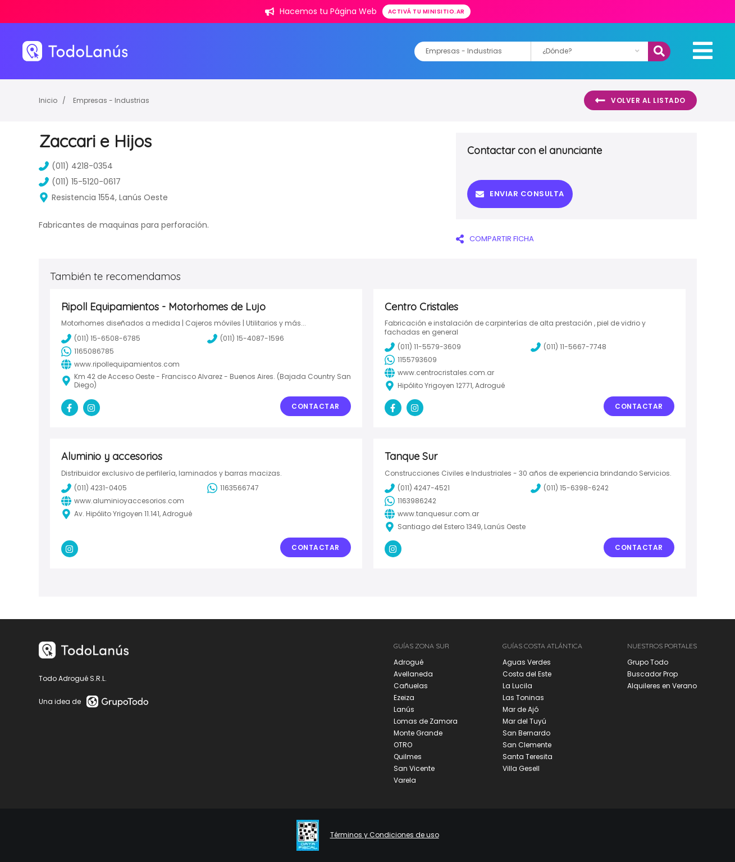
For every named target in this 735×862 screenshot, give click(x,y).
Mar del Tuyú (524, 721)
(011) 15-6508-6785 (100, 338)
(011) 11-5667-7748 (568, 347)
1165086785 (87, 351)
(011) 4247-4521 (417, 488)
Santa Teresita (528, 756)
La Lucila (517, 685)
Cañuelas (411, 685)
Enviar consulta (520, 193)
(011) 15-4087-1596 (245, 338)
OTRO (403, 745)
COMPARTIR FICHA (495, 238)
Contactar (315, 406)
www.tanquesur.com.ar (432, 514)
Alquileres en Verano (662, 685)
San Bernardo (526, 733)
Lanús (404, 709)
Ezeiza (404, 697)
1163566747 (233, 488)
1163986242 (410, 501)
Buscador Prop (652, 674)
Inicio (48, 100)
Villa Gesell (521, 768)
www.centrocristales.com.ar (439, 373)
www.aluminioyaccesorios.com (122, 501)
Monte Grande (418, 733)
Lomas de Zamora (426, 721)
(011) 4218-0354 (76, 166)
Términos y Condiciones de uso (384, 835)
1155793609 (411, 360)
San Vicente (414, 768)
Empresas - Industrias (111, 100)
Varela (405, 780)
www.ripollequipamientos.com (120, 364)
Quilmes (408, 756)
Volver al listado (640, 100)
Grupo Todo (647, 662)
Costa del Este (527, 674)
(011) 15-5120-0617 (80, 182)
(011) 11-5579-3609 (423, 347)
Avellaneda (413, 674)
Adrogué (408, 662)
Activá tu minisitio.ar (426, 11)
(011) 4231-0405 (94, 488)
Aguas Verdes (527, 662)
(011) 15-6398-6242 (570, 488)
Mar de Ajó (520, 709)
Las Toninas (523, 697)
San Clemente (527, 745)
